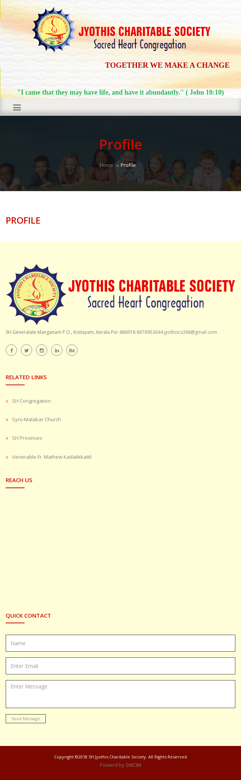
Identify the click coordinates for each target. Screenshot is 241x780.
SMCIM (133, 764)
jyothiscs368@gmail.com (190, 332)
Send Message (25, 718)
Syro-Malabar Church (36, 419)
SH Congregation (31, 400)
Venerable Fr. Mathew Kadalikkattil (52, 456)
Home (107, 165)
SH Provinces (27, 437)
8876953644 (150, 332)
